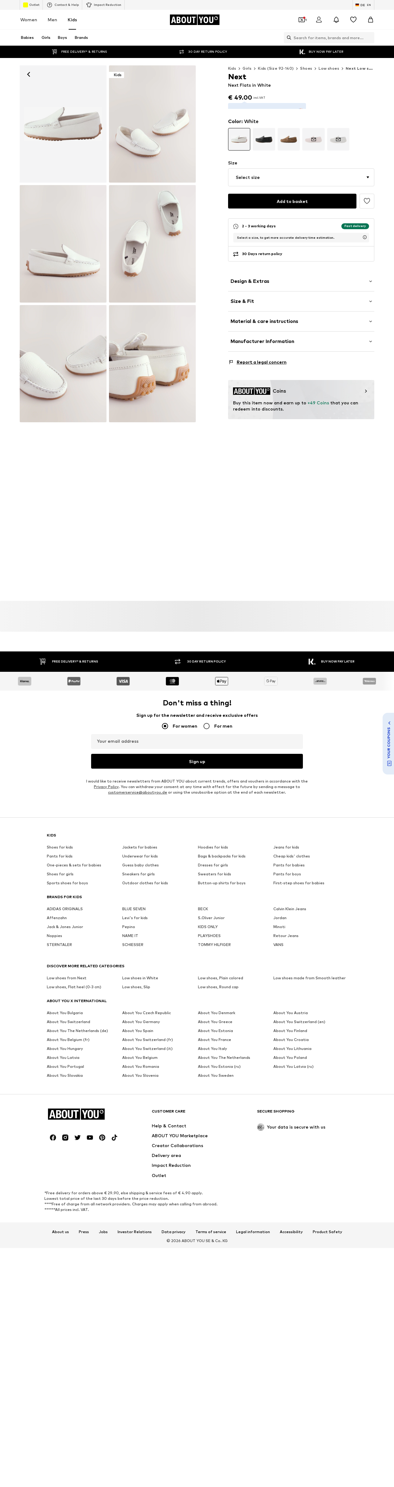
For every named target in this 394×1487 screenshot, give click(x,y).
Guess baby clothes (140, 863)
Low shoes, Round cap (218, 985)
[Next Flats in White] (152, 124)
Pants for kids (60, 854)
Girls (247, 68)
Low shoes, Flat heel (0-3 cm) (74, 985)
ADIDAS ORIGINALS (65, 907)
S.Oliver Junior (211, 916)
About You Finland (290, 1029)
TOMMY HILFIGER (214, 943)
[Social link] (53, 1136)
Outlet (31, 4)
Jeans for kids (286, 845)
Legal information (253, 1230)
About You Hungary (65, 1047)
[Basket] (370, 19)
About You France (214, 1038)
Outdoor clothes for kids (145, 881)
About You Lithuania (292, 1047)
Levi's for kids (135, 916)
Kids (72, 19)
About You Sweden (216, 1074)
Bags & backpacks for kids (222, 854)
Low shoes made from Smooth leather (309, 976)
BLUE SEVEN (134, 907)
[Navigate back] (29, 74)
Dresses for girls (213, 863)
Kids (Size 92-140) (276, 68)
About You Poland (290, 1056)
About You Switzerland (68, 1020)
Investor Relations (135, 1230)
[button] (301, 170)
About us (60, 1230)
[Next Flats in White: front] (63, 124)
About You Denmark (216, 1011)
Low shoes (329, 68)
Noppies (54, 934)
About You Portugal (65, 1065)
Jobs (103, 1230)
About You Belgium (140, 1056)
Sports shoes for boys (67, 881)
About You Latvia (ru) (293, 1065)
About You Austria (290, 1011)
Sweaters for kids (214, 872)
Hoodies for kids (213, 845)
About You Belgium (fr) (68, 1038)
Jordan (280, 916)
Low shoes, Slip (136, 985)
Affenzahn (57, 916)
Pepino (128, 925)
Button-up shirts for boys (222, 881)
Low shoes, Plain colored (220, 976)
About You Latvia (63, 1056)
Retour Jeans (286, 934)
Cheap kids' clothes (291, 854)
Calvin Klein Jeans (289, 907)
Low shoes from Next (66, 976)
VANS (278, 943)
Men (52, 19)
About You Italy (212, 1047)
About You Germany (141, 1020)
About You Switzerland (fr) (147, 1038)
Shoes (306, 68)
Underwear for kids (140, 854)
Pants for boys (287, 872)
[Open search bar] (287, 37)
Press (84, 1230)
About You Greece (215, 1020)
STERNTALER (59, 943)
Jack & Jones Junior (65, 925)
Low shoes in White (140, 976)
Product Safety (327, 1230)
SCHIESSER (132, 943)
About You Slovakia (65, 1074)
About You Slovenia (140, 1074)
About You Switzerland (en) (299, 1020)
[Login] (319, 19)
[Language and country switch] (363, 5)
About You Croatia (291, 1038)
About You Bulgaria (65, 1011)
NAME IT (130, 934)
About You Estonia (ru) (219, 1065)
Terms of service (210, 1230)
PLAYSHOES (209, 934)
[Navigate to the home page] (194, 19)
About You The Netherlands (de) (77, 1029)
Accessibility (291, 1230)
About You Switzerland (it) (147, 1047)
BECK (203, 907)
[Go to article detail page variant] (239, 131)
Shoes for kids (60, 845)
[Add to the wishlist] (367, 193)
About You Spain (137, 1029)
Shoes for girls (60, 872)
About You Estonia (215, 1029)
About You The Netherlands (224, 1056)
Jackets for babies (139, 845)
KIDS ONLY (208, 925)
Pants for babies (289, 863)
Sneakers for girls (138, 872)
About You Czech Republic (146, 1011)
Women (28, 19)
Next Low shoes (362, 68)
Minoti (279, 925)
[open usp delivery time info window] (365, 229)
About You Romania (140, 1065)
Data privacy (174, 1230)
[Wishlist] (353, 19)
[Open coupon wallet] (301, 19)
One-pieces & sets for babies (74, 863)
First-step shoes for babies (298, 881)
